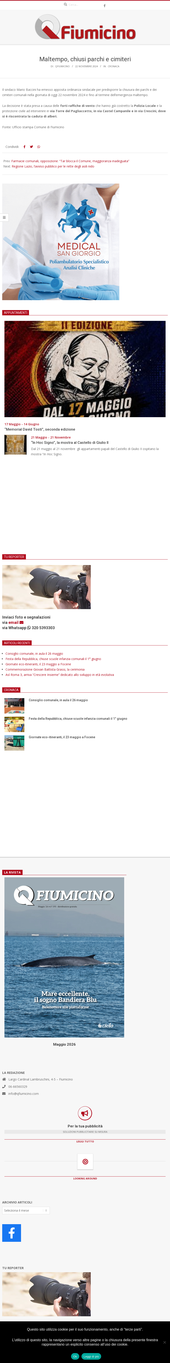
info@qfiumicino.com (23, 1094)
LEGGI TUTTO (85, 1141)
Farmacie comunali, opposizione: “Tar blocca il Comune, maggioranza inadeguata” (70, 161)
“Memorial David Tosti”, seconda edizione (39, 429)
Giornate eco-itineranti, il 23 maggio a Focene (38, 664)
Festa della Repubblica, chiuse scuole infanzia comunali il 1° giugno (53, 659)
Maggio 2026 (64, 1044)
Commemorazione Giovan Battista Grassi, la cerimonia (45, 669)
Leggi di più (91, 1356)
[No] (164, 1342)
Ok (75, 1356)
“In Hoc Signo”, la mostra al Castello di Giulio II (69, 442)
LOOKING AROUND (85, 1178)
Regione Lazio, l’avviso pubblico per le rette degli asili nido (53, 166)
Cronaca (113, 66)
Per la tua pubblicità (85, 1126)
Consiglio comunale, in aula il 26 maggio (34, 653)
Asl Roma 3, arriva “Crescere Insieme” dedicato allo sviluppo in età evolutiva (60, 675)
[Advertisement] (85, 508)
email (15, 622)
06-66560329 (17, 1086)
